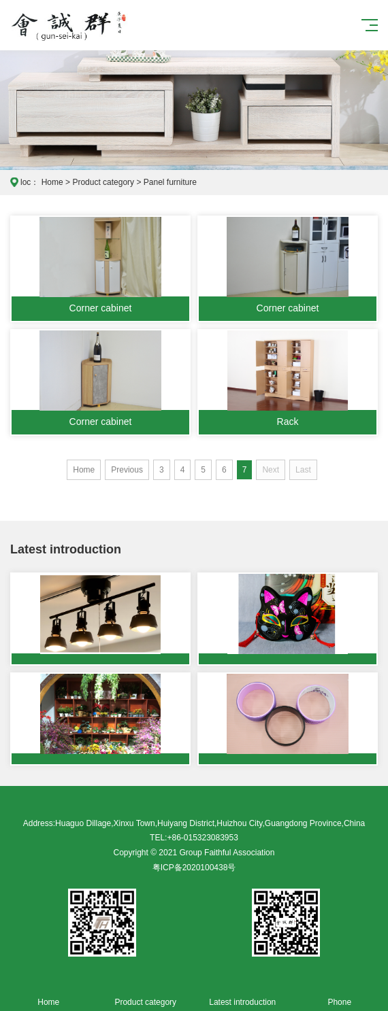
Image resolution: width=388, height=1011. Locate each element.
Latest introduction (242, 994)
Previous (127, 470)
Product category (103, 182)
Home (52, 182)
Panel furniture (170, 182)
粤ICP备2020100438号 (194, 867)
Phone (340, 994)
